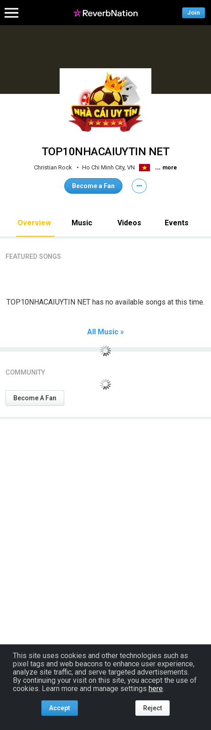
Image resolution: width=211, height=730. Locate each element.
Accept (59, 708)
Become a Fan (93, 186)
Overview (34, 222)
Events (177, 222)
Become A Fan (34, 398)
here (156, 688)
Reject (152, 708)
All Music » (105, 332)
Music (82, 222)
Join (193, 12)
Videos (129, 222)
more (169, 167)
